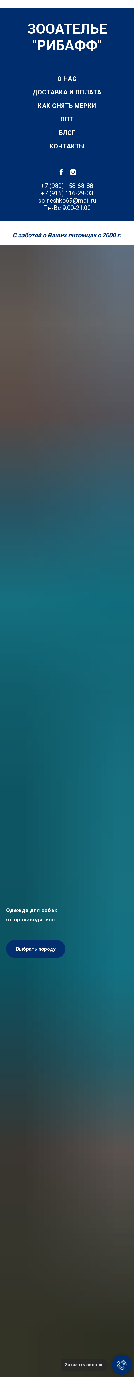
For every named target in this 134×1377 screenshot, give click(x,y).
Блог (67, 132)
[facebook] (61, 172)
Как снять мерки (67, 105)
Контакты (67, 146)
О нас (67, 78)
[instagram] (73, 172)
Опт (67, 119)
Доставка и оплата (67, 92)
